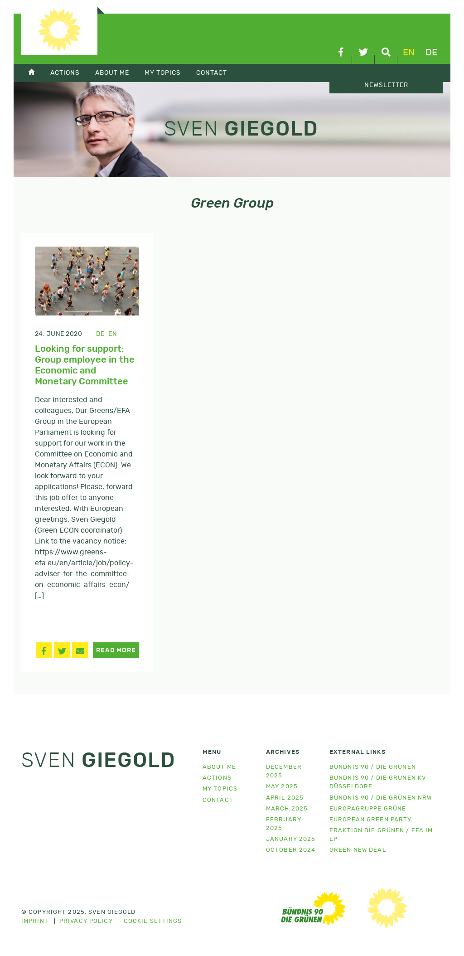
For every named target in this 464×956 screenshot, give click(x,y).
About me (219, 767)
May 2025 (282, 787)
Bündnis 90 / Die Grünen (372, 767)
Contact (211, 72)
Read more (115, 650)
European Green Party (370, 820)
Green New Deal (357, 850)
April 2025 (285, 798)
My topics (163, 72)
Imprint (34, 921)
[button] (44, 650)
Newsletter (386, 85)
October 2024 (290, 850)
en (409, 52)
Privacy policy (86, 921)
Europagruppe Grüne (367, 809)
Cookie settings (153, 921)
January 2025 (290, 839)
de (431, 52)
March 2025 (287, 809)
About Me (112, 72)
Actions (65, 72)
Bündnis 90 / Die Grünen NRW (380, 798)
